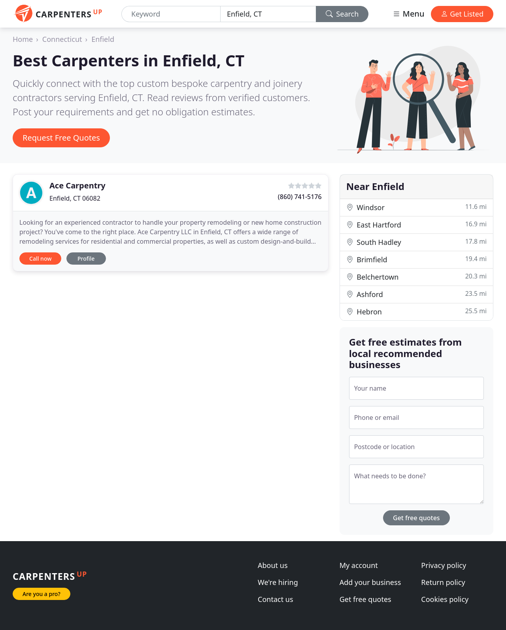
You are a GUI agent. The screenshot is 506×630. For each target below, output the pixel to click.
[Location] (268, 14)
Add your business (370, 582)
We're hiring (278, 582)
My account (359, 565)
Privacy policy (443, 565)
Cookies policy (444, 599)
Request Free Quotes (61, 137)
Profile (85, 258)
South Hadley (416, 242)
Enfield (102, 39)
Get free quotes (416, 517)
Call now (40, 258)
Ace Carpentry (77, 185)
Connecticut (62, 39)
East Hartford (416, 224)
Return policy (443, 582)
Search (342, 14)
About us (273, 565)
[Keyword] (171, 14)
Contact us (275, 599)
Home (23, 39)
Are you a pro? (41, 594)
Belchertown (416, 277)
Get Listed (462, 14)
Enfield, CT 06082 (74, 198)
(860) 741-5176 (300, 196)
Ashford (416, 294)
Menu (408, 13)
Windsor (416, 207)
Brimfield (416, 259)
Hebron (416, 311)
